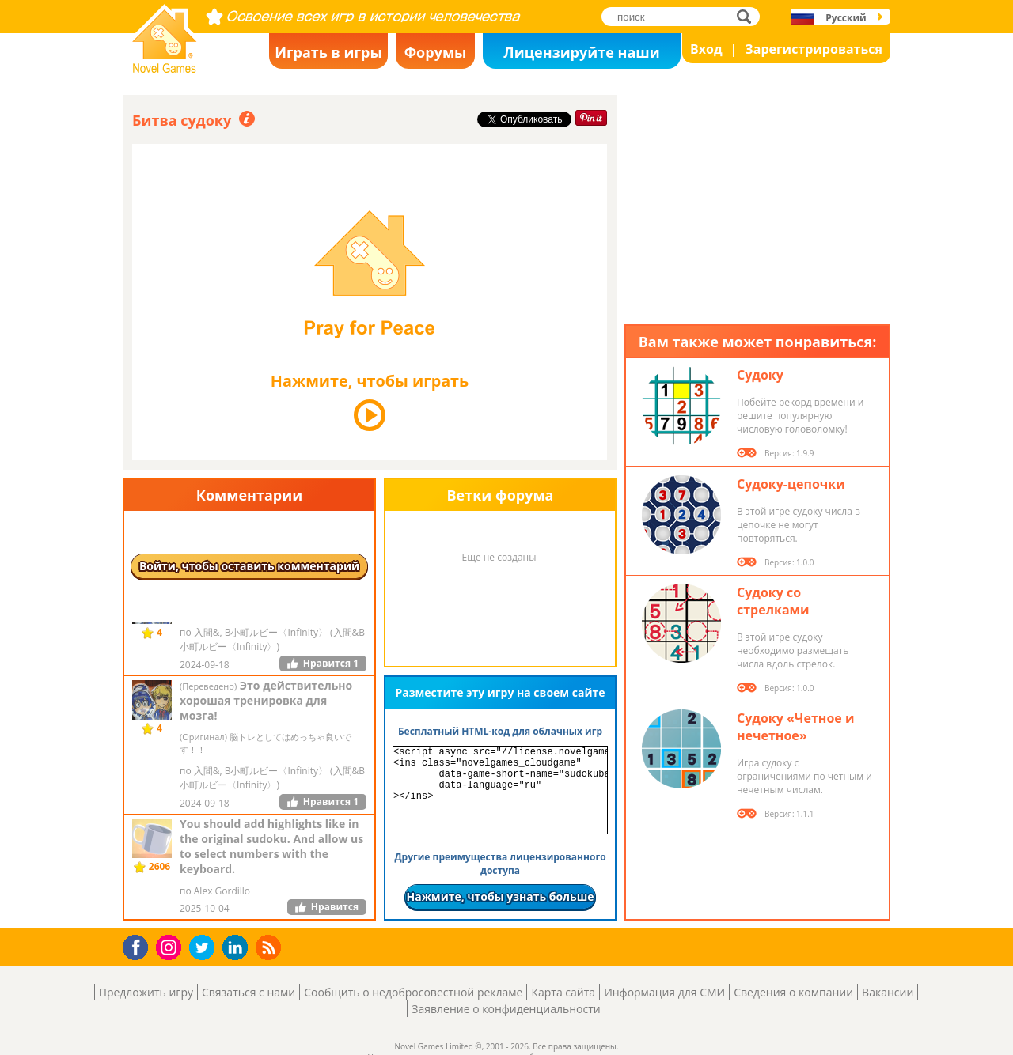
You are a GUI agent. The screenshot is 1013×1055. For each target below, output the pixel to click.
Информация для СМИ (664, 992)
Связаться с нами (248, 992)
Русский (845, 18)
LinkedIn (238, 948)
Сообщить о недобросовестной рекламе (413, 992)
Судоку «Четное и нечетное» (795, 726)
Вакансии (887, 992)
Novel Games (162, 68)
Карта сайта (563, 992)
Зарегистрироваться (813, 49)
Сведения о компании (793, 992)
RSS (270, 947)
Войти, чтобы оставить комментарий (249, 565)
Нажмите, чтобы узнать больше (500, 896)
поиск (748, 16)
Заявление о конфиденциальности (506, 1008)
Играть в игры (328, 52)
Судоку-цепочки (791, 484)
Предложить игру (146, 992)
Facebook (139, 945)
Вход (706, 49)
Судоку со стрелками (773, 601)
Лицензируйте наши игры (581, 56)
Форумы (435, 52)
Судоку (760, 375)
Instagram (171, 946)
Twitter (204, 948)
